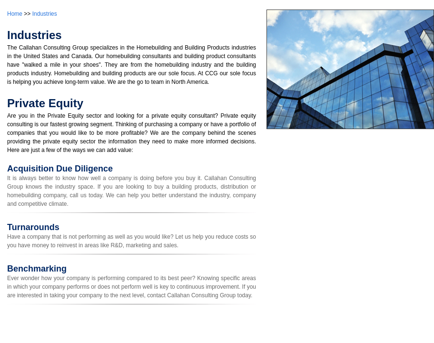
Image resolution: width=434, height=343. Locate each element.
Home (14, 13)
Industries (44, 13)
